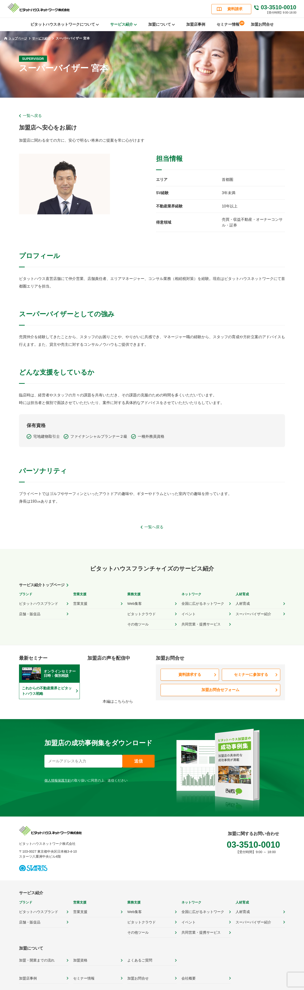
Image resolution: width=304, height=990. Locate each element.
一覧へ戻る (32, 116)
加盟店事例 (195, 24)
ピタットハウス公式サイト (123, 985)
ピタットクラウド (140, 612)
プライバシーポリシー (203, 985)
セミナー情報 (230, 23)
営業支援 (79, 603)
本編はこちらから (118, 697)
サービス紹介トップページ (42, 585)
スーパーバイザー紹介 (252, 612)
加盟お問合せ (262, 24)
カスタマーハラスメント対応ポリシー (256, 985)
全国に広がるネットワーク (201, 603)
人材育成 (242, 603)
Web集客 (134, 603)
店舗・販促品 (29, 612)
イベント (188, 612)
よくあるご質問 (139, 950)
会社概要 (188, 966)
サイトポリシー (164, 985)
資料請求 (234, 9)
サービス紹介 (43, 38)
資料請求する (189, 670)
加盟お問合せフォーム (220, 684)
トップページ (16, 38)
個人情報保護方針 (57, 776)
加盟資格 (79, 950)
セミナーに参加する (251, 670)
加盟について (30, 939)
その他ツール (137, 620)
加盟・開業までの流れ (35, 950)
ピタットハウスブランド (37, 603)
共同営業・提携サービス (199, 620)
